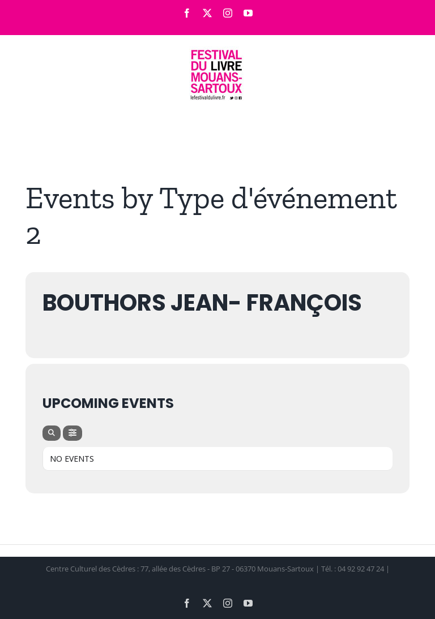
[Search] (51, 433)
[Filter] (72, 433)
